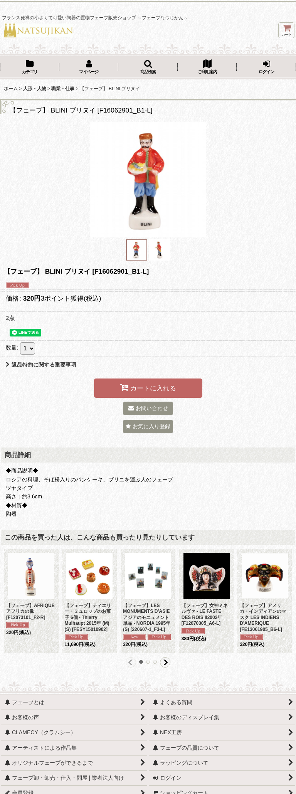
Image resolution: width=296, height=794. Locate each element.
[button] (148, 67)
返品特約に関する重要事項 (41, 365)
